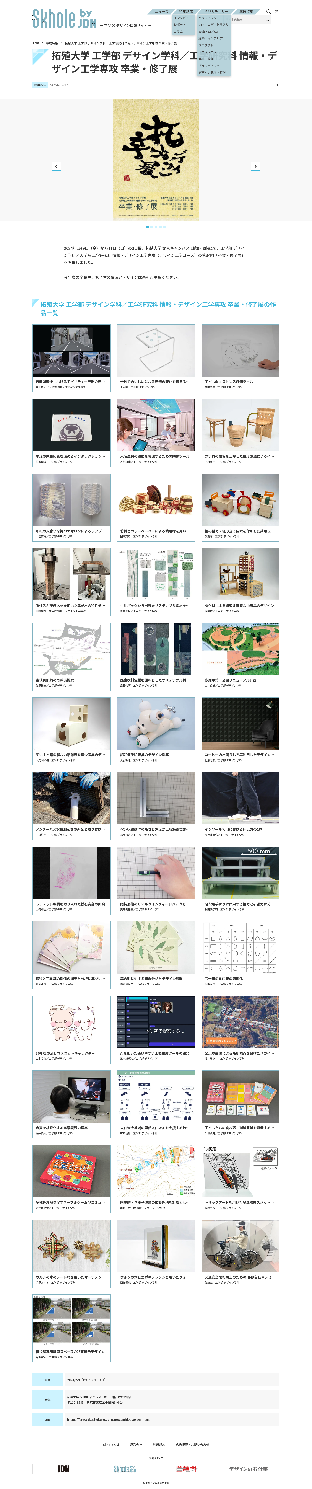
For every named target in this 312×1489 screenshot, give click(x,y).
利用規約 (159, 1445)
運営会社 (136, 1445)
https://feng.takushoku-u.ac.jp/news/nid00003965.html (108, 1419)
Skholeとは (111, 1445)
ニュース (161, 11)
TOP (35, 43)
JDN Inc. (164, 1482)
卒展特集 (246, 11)
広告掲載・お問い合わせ (192, 1445)
